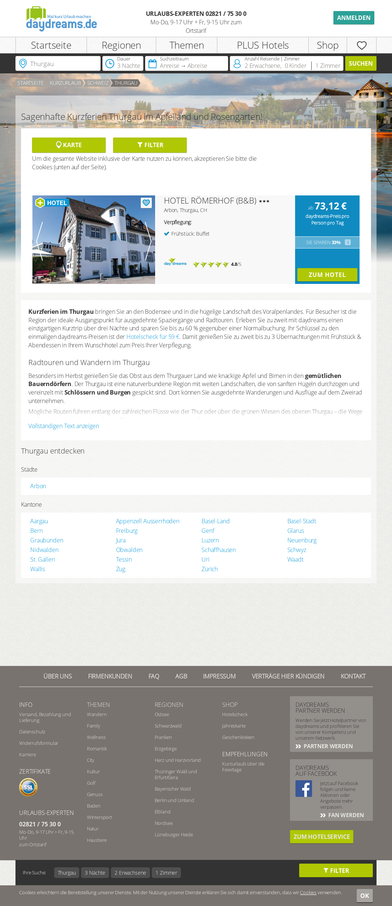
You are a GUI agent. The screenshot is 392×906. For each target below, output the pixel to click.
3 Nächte (95, 872)
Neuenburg (302, 540)
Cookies (308, 892)
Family (93, 725)
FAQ (154, 676)
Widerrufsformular (38, 743)
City (90, 760)
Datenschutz (32, 731)
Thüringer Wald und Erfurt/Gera (176, 774)
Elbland (163, 811)
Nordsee (164, 823)
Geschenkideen (238, 737)
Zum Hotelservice (322, 837)
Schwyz (296, 550)
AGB (181, 676)
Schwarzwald (168, 725)
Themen (186, 45)
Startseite (51, 45)
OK (364, 896)
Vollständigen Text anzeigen (63, 426)
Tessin (124, 559)
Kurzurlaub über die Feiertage (243, 766)
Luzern (210, 540)
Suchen (361, 63)
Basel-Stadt (301, 521)
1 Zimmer (166, 872)
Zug (121, 569)
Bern (36, 531)
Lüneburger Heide (174, 834)
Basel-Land (216, 521)
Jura (121, 540)
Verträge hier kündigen (288, 676)
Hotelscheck (234, 714)
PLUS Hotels (263, 45)
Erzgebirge (166, 748)
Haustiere (97, 840)
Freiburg (127, 531)
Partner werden (327, 746)
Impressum (219, 676)
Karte (68, 145)
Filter (150, 145)
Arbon (38, 486)
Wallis (37, 569)
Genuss (95, 794)
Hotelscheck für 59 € (152, 337)
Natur (93, 828)
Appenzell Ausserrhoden (147, 521)
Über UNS (57, 676)
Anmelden (354, 18)
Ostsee (162, 714)
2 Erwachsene (130, 872)
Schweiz (98, 82)
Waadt (295, 559)
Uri (206, 559)
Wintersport (99, 817)
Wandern (97, 714)
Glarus (295, 531)
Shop (327, 45)
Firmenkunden (110, 676)
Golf (91, 783)
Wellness (96, 737)
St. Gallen (42, 559)
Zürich (210, 569)
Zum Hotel (327, 275)
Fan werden (345, 815)
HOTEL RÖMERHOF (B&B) (210, 200)
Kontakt (353, 676)
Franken (163, 737)
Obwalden (129, 550)
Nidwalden (44, 550)
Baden (94, 805)
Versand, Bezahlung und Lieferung (45, 717)
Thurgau (126, 82)
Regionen (121, 45)
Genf (208, 531)
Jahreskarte (233, 725)
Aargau (39, 521)
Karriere (27, 754)
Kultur (93, 771)
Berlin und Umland (174, 800)
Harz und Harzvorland (178, 760)
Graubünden (46, 540)
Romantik (97, 748)
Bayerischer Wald (173, 788)
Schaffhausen (219, 550)
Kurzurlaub (65, 82)
